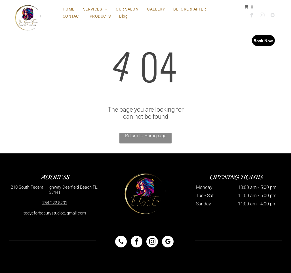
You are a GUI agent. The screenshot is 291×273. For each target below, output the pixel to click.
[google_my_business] (272, 16)
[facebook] (251, 16)
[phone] (121, 242)
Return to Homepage (145, 135)
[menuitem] (68, 9)
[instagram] (262, 16)
